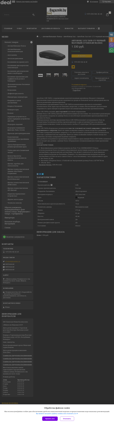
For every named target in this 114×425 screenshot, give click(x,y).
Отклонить (67, 419)
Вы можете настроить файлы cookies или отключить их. (56, 413)
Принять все (50, 419)
